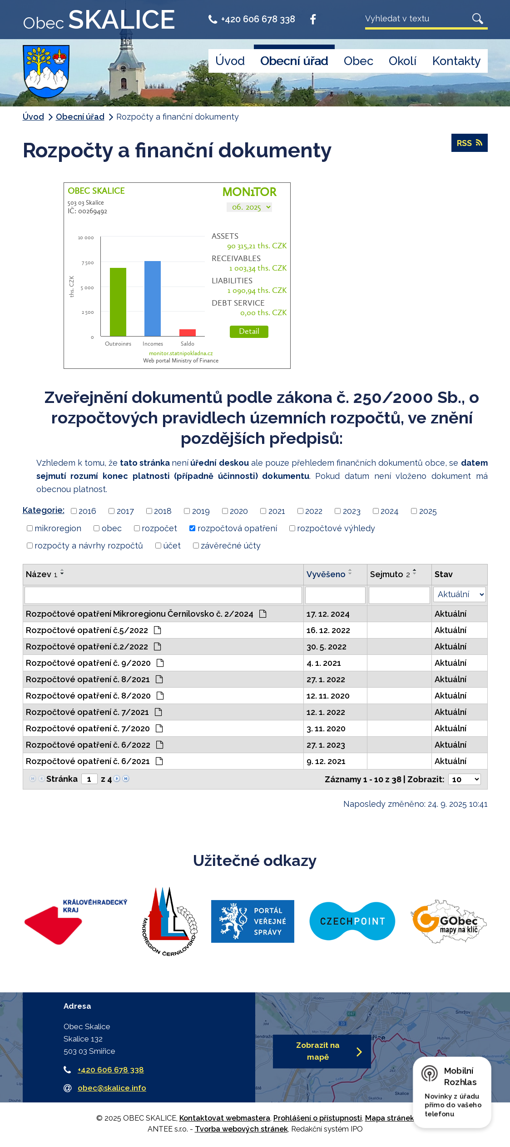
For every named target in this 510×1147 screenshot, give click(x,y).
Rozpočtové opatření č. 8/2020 (94, 695)
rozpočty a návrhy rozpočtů (89, 545)
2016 (87, 511)
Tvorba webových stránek (241, 1129)
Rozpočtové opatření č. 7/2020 (94, 728)
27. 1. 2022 (326, 679)
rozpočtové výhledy (336, 528)
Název (42, 574)
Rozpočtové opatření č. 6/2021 (94, 761)
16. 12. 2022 (328, 630)
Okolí (402, 61)
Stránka (62, 779)
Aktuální (450, 614)
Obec (358, 61)
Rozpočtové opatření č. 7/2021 (94, 712)
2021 (276, 511)
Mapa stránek (389, 1118)
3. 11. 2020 (326, 728)
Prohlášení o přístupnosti (317, 1118)
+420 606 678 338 (251, 19)
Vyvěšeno (326, 574)
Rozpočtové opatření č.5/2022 (93, 630)
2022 (313, 511)
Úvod (230, 61)
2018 (163, 511)
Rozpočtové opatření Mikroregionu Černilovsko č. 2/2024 (146, 614)
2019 (201, 511)
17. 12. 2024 (328, 614)
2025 (428, 511)
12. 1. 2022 (326, 712)
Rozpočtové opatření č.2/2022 (93, 646)
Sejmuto (390, 574)
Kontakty (456, 61)
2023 (352, 511)
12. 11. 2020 (328, 695)
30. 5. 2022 (327, 646)
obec (112, 528)
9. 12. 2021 (326, 761)
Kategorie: (43, 510)
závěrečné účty (231, 545)
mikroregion (58, 528)
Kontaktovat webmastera (224, 1118)
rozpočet (159, 528)
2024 (390, 511)
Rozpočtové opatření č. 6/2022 (94, 745)
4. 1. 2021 (324, 663)
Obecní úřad (294, 61)
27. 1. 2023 (326, 745)
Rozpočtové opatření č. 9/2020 (94, 663)
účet (172, 545)
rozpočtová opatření (237, 528)
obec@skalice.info (112, 1087)
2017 (125, 511)
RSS (469, 143)
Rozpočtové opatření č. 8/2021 (94, 679)
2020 (239, 511)
